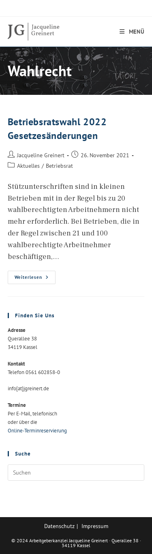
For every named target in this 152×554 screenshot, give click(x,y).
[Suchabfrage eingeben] (76, 472)
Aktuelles (28, 165)
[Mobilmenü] (132, 31)
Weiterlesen (35, 279)
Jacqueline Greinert (40, 155)
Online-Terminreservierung (37, 430)
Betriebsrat (59, 165)
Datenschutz (59, 526)
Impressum (94, 526)
